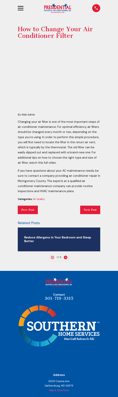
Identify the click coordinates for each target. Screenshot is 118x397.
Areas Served (59, 392)
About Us (59, 365)
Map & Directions (59, 343)
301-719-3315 (59, 251)
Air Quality (39, 152)
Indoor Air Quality (59, 385)
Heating (59, 372)
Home (59, 359)
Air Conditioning (59, 379)
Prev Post (27, 163)
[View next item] (65, 210)
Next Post (90, 163)
